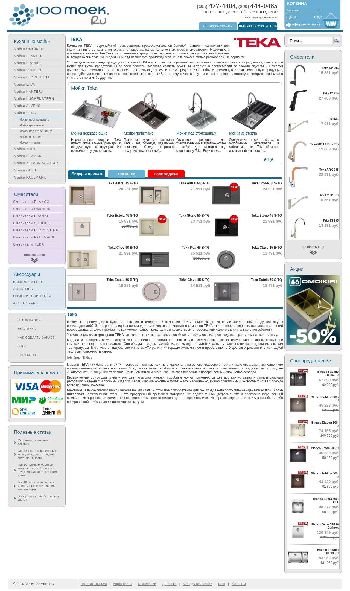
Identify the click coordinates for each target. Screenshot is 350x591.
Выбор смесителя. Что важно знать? (38, 497)
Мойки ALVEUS (27, 106)
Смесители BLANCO (31, 202)
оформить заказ (306, 24)
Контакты (27, 355)
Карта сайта (122, 584)
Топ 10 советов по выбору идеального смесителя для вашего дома (37, 486)
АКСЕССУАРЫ (26, 303)
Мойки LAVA (24, 84)
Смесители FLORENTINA (35, 230)
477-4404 (222, 6)
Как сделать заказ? (36, 337)
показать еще (313, 247)
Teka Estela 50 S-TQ (266, 280)
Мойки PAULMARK (30, 177)
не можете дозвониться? (261, 17)
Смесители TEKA (28, 244)
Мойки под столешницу (196, 133)
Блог (22, 346)
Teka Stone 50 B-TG (194, 215)
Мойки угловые (29, 142)
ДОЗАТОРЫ (23, 289)
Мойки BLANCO (27, 56)
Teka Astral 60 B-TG (194, 183)
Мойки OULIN (25, 170)
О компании (29, 320)
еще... (271, 159)
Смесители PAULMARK (34, 237)
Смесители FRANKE (31, 216)
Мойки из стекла (243, 133)
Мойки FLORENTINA (32, 77)
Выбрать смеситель (258, 26)
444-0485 (264, 6)
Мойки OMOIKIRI (28, 49)
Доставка (27, 328)
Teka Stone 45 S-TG (266, 215)
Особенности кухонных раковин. (34, 442)
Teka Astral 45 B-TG (122, 183)
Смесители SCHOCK (31, 223)
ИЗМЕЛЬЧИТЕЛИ (28, 282)
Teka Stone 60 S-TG (266, 183)
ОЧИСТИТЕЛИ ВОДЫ (32, 296)
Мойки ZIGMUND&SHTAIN (36, 163)
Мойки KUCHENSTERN (34, 99)
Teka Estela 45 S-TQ (122, 215)
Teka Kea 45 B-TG (196, 247)
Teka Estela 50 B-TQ (122, 280)
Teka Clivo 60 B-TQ (123, 247)
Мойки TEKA (25, 113)
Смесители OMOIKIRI (32, 209)
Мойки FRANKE (27, 63)
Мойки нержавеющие (89, 133)
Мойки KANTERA (28, 92)
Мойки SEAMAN (28, 156)
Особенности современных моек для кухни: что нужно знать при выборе (37, 454)
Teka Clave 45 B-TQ (267, 247)
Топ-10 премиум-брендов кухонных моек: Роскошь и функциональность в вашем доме (37, 470)
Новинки (126, 173)
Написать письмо (94, 584)
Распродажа (166, 173)
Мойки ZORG (25, 149)
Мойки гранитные (139, 133)
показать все (34, 255)
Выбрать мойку (217, 26)
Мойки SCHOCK (28, 70)
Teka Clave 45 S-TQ (194, 280)
